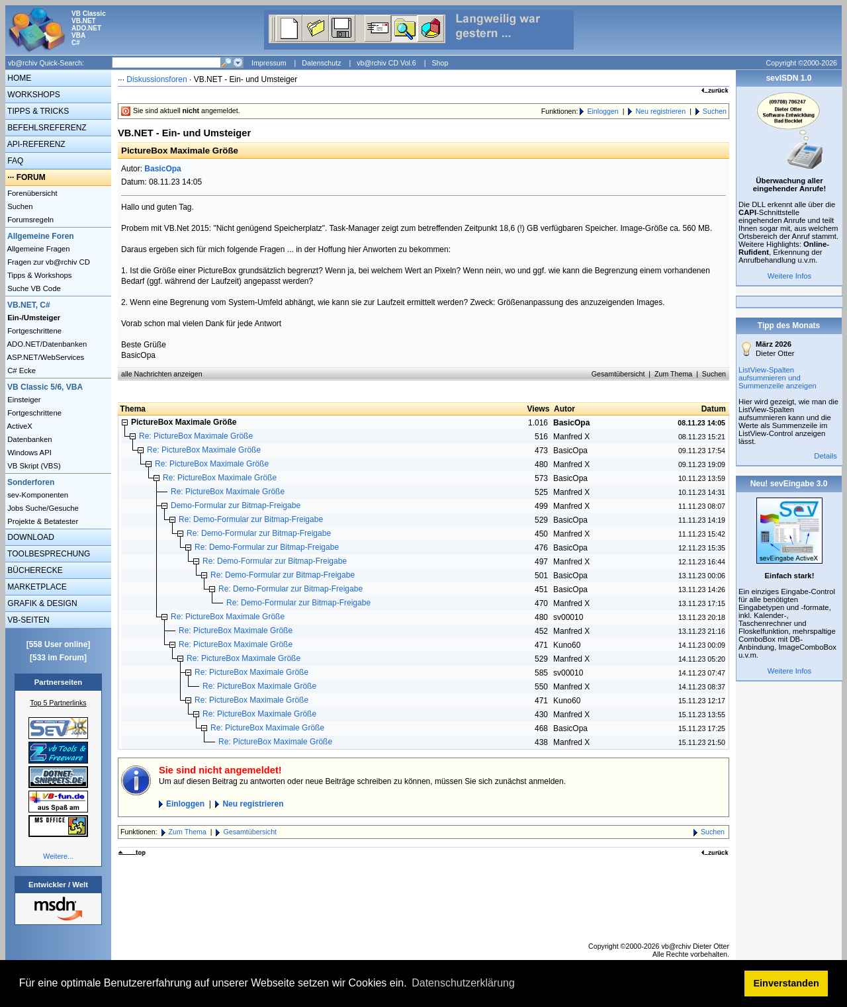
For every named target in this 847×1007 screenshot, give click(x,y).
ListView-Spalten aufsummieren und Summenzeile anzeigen (777, 378)
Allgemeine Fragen (37, 249)
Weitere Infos (790, 276)
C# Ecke (20, 370)
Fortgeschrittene (33, 331)
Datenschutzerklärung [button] (463, 982)
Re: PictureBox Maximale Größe (196, 436)
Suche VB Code (33, 288)
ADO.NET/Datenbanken (46, 344)
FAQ (14, 160)
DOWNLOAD (29, 537)
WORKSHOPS (32, 94)
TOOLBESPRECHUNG (47, 553)
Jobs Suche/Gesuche (42, 508)
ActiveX (18, 426)
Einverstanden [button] (786, 983)
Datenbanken (28, 439)
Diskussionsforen (156, 79)
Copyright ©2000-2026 (801, 63)
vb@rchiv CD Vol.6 (386, 63)
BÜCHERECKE (34, 570)
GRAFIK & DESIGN (41, 603)
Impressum (269, 63)
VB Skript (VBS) (33, 466)
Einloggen (602, 111)
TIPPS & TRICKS (37, 111)
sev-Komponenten (36, 495)
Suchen (19, 206)
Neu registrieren (660, 111)
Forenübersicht (31, 193)
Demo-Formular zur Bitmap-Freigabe (235, 505)
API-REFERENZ (35, 144)
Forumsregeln (29, 220)
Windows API (28, 453)
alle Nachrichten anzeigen (161, 374)
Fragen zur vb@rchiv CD (47, 262)
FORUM (31, 177)
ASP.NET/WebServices (44, 357)
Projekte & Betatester (41, 521)
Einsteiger (23, 400)
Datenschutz (321, 63)
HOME (18, 78)
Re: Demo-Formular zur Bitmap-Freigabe (251, 519)
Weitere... (58, 856)
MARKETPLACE (36, 586)
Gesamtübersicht (618, 374)
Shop (439, 63)
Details (825, 456)
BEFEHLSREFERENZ (46, 127)
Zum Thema (673, 374)
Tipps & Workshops (38, 275)
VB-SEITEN (27, 620)
